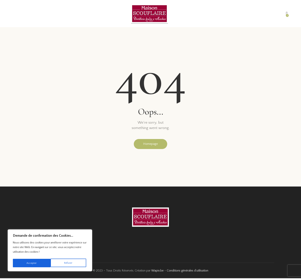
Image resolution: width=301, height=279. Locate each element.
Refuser (30, 263)
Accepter (68, 263)
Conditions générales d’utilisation (187, 271)
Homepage (150, 144)
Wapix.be (157, 271)
